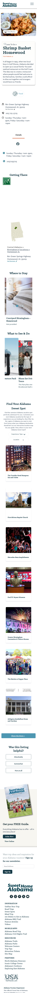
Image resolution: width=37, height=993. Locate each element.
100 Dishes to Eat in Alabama (17, 917)
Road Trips (9, 909)
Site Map (8, 954)
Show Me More (18, 736)
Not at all (18, 771)
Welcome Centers (12, 946)
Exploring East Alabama (15, 968)
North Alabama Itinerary (15, 961)
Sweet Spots (10, 912)
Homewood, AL (13, 252)
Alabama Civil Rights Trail (16, 934)
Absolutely (18, 757)
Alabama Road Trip (13, 931)
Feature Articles (11, 922)
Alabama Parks (11, 944)
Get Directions (10, 109)
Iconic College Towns (14, 963)
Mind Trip (9, 914)
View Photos (11, 32)
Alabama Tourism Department (14, 988)
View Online (9, 841)
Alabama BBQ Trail (13, 919)
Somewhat (18, 764)
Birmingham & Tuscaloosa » (18, 250)
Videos (8, 924)
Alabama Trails (11, 941)
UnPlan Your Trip (12, 907)
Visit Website (8, 56)
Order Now (9, 836)
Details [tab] (18, 135)
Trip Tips (8, 949)
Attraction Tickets (12, 951)
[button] (6, 296)
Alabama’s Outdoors (13, 966)
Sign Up (8, 872)
